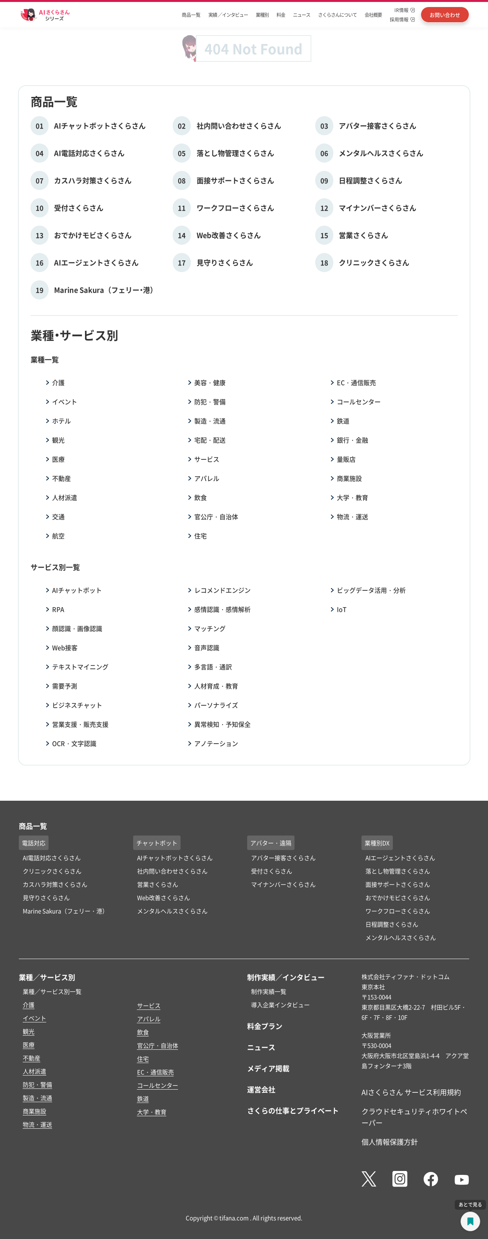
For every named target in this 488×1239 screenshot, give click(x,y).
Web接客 (65, 647)
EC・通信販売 (356, 382)
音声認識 (206, 647)
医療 (58, 459)
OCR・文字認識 (74, 743)
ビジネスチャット (77, 705)
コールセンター (359, 401)
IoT (342, 609)
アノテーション (216, 743)
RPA (58, 609)
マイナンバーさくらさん (283, 884)
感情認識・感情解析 (222, 609)
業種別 (262, 14)
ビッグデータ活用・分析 (371, 590)
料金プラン (264, 1026)
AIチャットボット (77, 590)
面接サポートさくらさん (397, 884)
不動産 (61, 478)
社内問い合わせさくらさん (172, 871)
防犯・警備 (210, 401)
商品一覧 (191, 14)
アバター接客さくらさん (283, 857)
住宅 (200, 535)
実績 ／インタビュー (228, 14)
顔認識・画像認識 (77, 628)
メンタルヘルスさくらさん (172, 911)
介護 (58, 382)
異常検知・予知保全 (222, 724)
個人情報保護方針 (389, 1142)
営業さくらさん (157, 884)
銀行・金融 (352, 440)
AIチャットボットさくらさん (175, 857)
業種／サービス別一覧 (52, 991)
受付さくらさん (271, 871)
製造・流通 (210, 420)
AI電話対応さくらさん (52, 857)
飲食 (200, 497)
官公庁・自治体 (216, 516)
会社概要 (373, 14)
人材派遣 (64, 497)
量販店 (346, 459)
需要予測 (64, 685)
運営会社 (261, 1089)
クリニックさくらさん (52, 871)
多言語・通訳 (213, 666)
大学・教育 (352, 497)
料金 (281, 14)
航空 (58, 535)
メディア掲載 (268, 1068)
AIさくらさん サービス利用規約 (411, 1092)
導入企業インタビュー (280, 1005)
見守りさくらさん (46, 897)
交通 (58, 516)
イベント (64, 401)
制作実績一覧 (268, 991)
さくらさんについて (337, 14)
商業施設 (349, 478)
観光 (58, 440)
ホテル (61, 420)
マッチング (210, 628)
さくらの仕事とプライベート (293, 1110)
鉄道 (343, 420)
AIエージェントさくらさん (400, 857)
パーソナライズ (216, 705)
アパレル (206, 478)
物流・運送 (352, 516)
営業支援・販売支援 (80, 724)
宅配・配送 (210, 440)
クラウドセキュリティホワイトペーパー (414, 1117)
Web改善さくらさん (163, 897)
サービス (206, 459)
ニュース (301, 14)
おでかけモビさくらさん (397, 897)
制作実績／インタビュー (286, 977)
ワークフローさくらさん (397, 911)
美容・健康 (210, 382)
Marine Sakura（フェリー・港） (65, 911)
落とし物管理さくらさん (397, 871)
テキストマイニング (80, 666)
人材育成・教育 (216, 685)
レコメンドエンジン (222, 590)
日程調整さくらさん (391, 924)
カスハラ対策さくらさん (55, 884)
